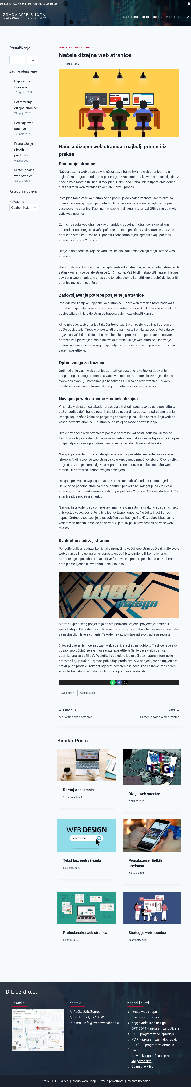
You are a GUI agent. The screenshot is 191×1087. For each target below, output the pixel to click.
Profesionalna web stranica (150, 713)
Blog (145, 17)
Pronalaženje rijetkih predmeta (23, 149)
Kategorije (16, 201)
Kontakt (172, 17)
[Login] (189, 4)
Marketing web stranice (87, 713)
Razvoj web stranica (79, 790)
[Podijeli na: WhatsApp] (113, 682)
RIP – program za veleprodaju (152, 1034)
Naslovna (130, 17)
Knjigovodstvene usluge (148, 1023)
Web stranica (84, 47)
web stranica (87, 692)
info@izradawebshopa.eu (102, 1023)
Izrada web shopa (144, 1012)
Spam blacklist (142, 1066)
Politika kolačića (138, 1081)
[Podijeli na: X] (125, 682)
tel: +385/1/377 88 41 (89, 1017)
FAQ (186, 17)
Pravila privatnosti (111, 1081)
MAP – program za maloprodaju (154, 1039)
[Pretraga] (32, 60)
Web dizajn (66, 47)
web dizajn (67, 692)
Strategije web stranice (147, 933)
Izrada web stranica (145, 1017)
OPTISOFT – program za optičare (155, 1028)
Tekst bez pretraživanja (82, 860)
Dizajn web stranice (144, 794)
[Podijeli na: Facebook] (119, 682)
